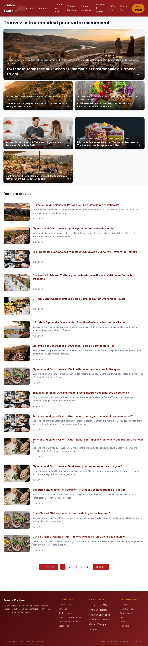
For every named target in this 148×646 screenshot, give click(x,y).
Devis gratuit (138, 8)
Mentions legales (127, 609)
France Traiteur (10, 8)
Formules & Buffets (100, 8)
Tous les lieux (65, 605)
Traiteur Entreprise (86, 8)
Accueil (30, 8)
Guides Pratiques (98, 624)
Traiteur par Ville (58, 8)
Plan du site (125, 626)
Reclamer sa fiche (67, 613)
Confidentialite (126, 613)
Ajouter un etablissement (70, 617)
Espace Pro (123, 8)
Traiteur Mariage (71, 8)
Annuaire (44, 8)
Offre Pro (112, 8)
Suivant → (101, 566)
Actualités (94, 629)
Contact (123, 622)
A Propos (124, 605)
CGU (122, 617)
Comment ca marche (68, 622)
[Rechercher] (23, 8)
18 (87, 566)
